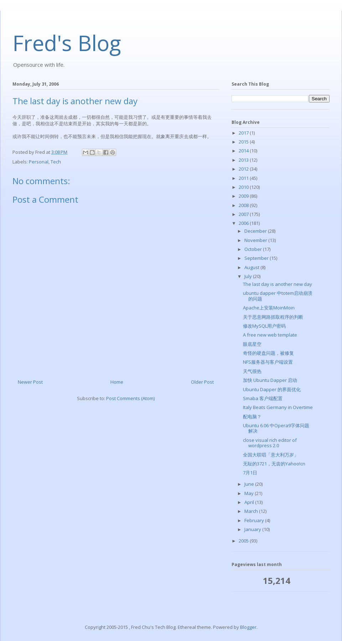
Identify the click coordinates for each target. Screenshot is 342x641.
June (249, 484)
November (256, 240)
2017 (244, 133)
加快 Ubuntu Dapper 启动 (270, 380)
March (251, 511)
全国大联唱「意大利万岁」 (271, 454)
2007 (244, 214)
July (248, 276)
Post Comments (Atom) (130, 398)
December (256, 231)
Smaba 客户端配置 (263, 398)
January (253, 529)
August (252, 267)
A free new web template (270, 335)
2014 (244, 150)
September (257, 258)
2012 (244, 169)
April (249, 502)
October (253, 249)
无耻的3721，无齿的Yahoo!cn (274, 463)
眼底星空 (252, 344)
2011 (244, 178)
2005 (244, 540)
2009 (244, 196)
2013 (244, 160)
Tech (56, 161)
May (249, 493)
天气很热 (252, 371)
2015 (244, 141)
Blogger (248, 627)
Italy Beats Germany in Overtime (278, 407)
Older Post (202, 382)
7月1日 (250, 472)
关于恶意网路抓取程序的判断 (273, 317)
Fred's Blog (66, 42)
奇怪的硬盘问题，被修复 (268, 353)
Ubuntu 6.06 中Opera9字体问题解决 (276, 428)
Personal (38, 161)
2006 (244, 223)
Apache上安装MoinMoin (269, 307)
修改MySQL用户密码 (264, 326)
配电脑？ (252, 416)
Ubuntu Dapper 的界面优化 (272, 389)
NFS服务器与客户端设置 (268, 362)
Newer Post (30, 382)
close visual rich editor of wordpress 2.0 (270, 443)
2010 (244, 187)
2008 (244, 205)
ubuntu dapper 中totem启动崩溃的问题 (277, 296)
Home (116, 382)
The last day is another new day (277, 284)
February (254, 520)
